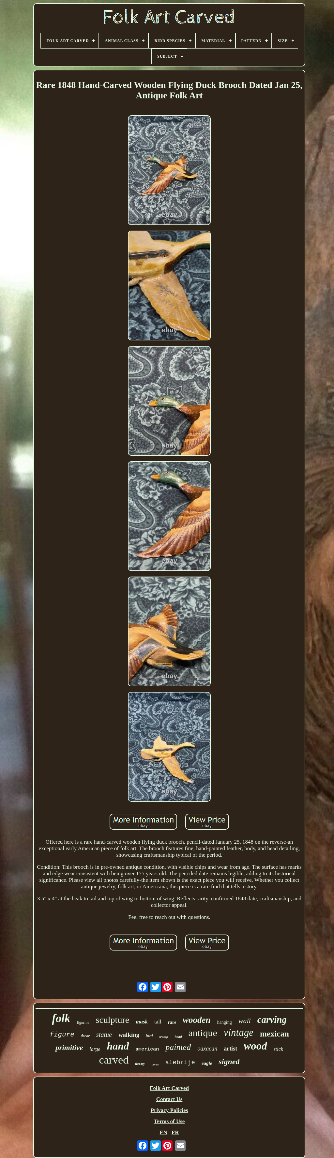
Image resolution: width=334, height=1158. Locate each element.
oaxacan (207, 1048)
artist (230, 1048)
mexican (274, 1033)
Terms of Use (169, 1121)
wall (244, 1021)
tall (157, 1022)
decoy (140, 1063)
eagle (207, 1063)
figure (62, 1034)
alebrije (180, 1062)
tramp (163, 1036)
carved (114, 1060)
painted (178, 1047)
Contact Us (169, 1099)
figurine (83, 1022)
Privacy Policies (169, 1110)
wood (255, 1046)
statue (104, 1034)
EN (163, 1132)
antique (202, 1032)
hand (118, 1046)
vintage (238, 1032)
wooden (197, 1020)
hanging (224, 1022)
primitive (69, 1048)
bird (149, 1035)
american (147, 1049)
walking (128, 1034)
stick (278, 1049)
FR (175, 1132)
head (178, 1036)
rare (172, 1022)
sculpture (112, 1020)
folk (61, 1018)
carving (272, 1019)
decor (85, 1036)
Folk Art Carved (169, 1088)
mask (142, 1022)
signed (229, 1061)
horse (155, 1064)
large (94, 1049)
